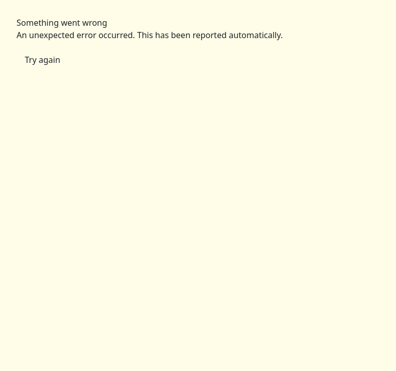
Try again (42, 59)
